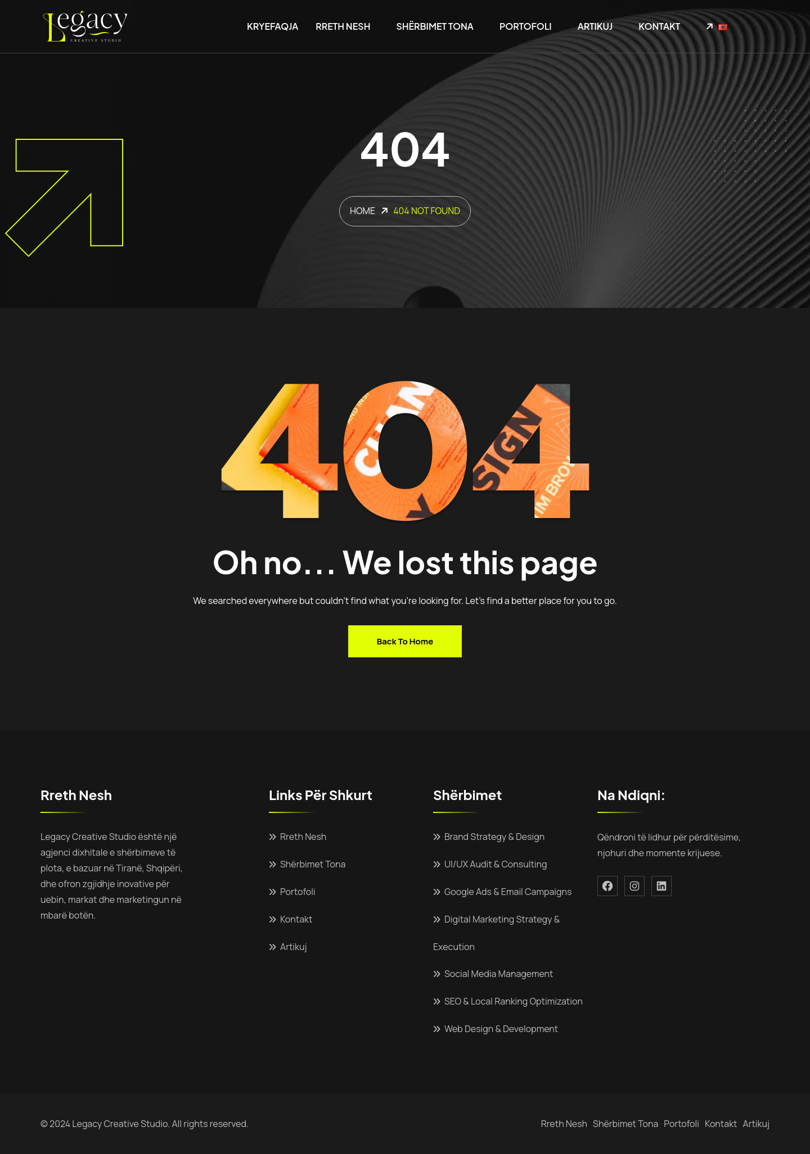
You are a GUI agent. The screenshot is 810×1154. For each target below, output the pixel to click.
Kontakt (659, 26)
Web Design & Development (501, 1029)
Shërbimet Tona (435, 26)
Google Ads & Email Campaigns (508, 891)
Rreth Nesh (343, 26)
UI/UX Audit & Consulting (495, 864)
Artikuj (595, 26)
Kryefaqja (272, 26)
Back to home (405, 641)
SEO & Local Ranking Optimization (513, 1001)
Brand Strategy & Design (494, 836)
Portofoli (526, 26)
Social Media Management (498, 973)
